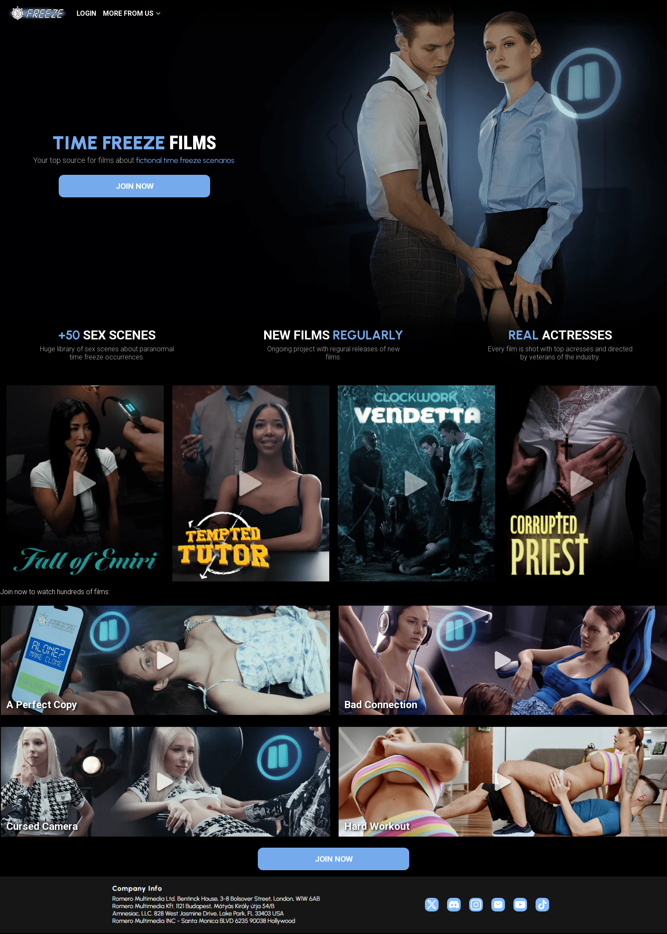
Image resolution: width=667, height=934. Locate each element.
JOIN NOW (135, 186)
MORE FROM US (128, 13)
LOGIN (86, 13)
